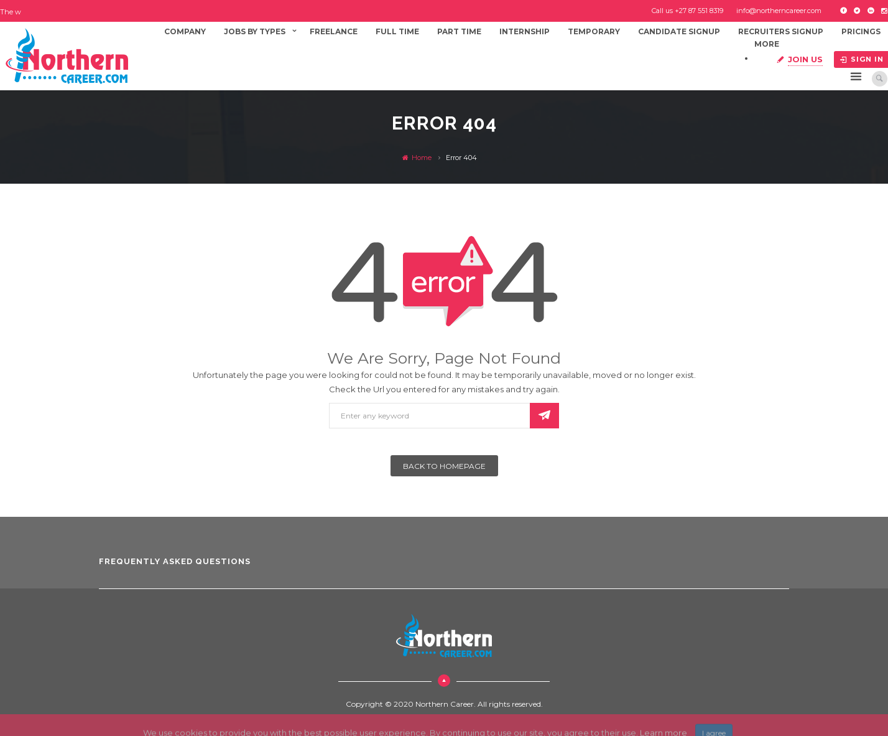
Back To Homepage (444, 466)
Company (185, 31)
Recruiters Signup (780, 31)
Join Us (805, 59)
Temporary (594, 31)
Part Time (459, 31)
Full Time (397, 31)
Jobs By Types (254, 31)
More (766, 44)
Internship (524, 31)
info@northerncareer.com (778, 10)
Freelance (334, 31)
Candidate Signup (679, 31)
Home (417, 157)
